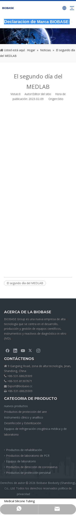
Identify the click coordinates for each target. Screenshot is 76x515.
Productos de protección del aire (25, 412)
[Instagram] (38, 350)
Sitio (60, 99)
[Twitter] (30, 350)
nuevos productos (16, 406)
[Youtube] (23, 350)
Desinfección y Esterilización (22, 423)
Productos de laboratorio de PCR (27, 456)
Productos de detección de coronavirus (32, 467)
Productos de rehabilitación (24, 450)
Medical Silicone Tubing (19, 501)
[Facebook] (7, 350)
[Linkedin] (15, 350)
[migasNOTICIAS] (38, 36)
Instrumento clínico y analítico (23, 417)
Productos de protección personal (28, 473)
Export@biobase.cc (19, 386)
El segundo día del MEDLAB (25, 283)
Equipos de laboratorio (21, 461)
